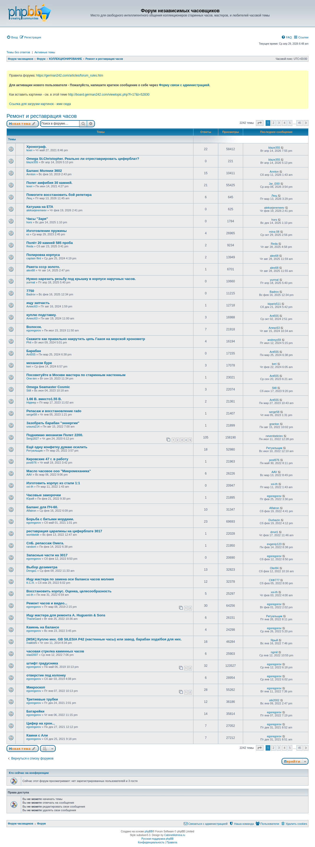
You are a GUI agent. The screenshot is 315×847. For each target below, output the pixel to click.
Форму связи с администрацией (184, 85)
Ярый (274, 640)
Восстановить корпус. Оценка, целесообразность (69, 591)
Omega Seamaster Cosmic (48, 387)
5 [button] (290, 123)
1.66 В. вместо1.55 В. (44, 399)
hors (29, 222)
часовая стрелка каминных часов (55, 651)
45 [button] (299, 123)
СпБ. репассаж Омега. (45, 543)
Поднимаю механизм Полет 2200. (54, 435)
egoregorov (33, 330)
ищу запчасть (38, 303)
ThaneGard (33, 618)
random (31, 546)
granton (274, 423)
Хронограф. (36, 147)
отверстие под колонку (46, 675)
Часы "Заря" (37, 219)
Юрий (30, 498)
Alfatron (31, 510)
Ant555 (274, 315)
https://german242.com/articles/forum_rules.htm (69, 75)
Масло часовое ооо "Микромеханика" (58, 471)
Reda (29, 246)
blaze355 (274, 147)
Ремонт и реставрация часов (42, 116)
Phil (28, 342)
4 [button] (284, 123)
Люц (29, 198)
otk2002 (274, 700)
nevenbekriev (274, 435)
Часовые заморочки (43, 495)
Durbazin (274, 520)
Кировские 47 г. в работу (47, 459)
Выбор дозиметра (41, 567)
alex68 (274, 255)
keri (28, 366)
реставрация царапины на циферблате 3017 (64, 531)
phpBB (149, 831)
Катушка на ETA (39, 207)
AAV (29, 474)
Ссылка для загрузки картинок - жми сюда (40, 104)
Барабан (33, 351)
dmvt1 (274, 532)
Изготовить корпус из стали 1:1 (53, 483)
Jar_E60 (274, 183)
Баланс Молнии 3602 (44, 171)
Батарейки (35, 711)
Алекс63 (32, 306)
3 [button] (279, 123)
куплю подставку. (41, 315)
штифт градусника (42, 663)
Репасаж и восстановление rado (53, 411)
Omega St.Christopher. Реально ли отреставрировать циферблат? (82, 159)
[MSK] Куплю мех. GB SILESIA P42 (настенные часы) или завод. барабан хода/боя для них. (104, 639)
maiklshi (31, 642)
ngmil (274, 652)
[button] (260, 123)
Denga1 (31, 570)
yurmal (30, 282)
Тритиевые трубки (42, 699)
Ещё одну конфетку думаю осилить (56, 447)
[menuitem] (12, 37)
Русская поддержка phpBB (157, 838)
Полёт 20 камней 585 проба (49, 243)
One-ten (31, 378)
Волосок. (34, 327)
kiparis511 (274, 303)
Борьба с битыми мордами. (50, 519)
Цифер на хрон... (40, 723)
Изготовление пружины (46, 231)
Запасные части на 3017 (46, 555)
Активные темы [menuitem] (45, 52)
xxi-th (29, 486)
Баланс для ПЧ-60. (42, 507)
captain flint (33, 258)
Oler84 (274, 568)
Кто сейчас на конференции (29, 772)
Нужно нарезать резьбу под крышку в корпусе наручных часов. (81, 279)
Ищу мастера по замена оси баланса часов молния (70, 579)
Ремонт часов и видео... (46, 603)
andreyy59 (274, 339)
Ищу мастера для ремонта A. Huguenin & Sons (65, 615)
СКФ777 (274, 580)
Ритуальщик (34, 450)
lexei (29, 150)
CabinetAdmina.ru (174, 835)
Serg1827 (32, 438)
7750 (30, 291)
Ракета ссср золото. (43, 267)
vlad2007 (32, 654)
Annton (31, 174)
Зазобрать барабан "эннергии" (52, 423)
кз (27, 234)
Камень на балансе (42, 627)
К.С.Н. (30, 582)
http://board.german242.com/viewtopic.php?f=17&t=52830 (108, 94)
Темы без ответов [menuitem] (18, 52)
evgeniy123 (274, 544)
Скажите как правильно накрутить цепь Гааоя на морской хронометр (85, 339)
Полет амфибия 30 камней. (49, 183)
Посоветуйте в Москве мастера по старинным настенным (75, 375)
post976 (31, 462)
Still (28, 390)
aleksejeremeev (36, 210)
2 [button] (273, 123)
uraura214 (32, 426)
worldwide (32, 534)
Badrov (31, 294)
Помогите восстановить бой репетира (58, 195)
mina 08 (274, 231)
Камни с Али (37, 735)
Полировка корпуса (43, 255)
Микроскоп (35, 687)
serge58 (31, 414)
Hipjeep (31, 402)
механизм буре (39, 363)
